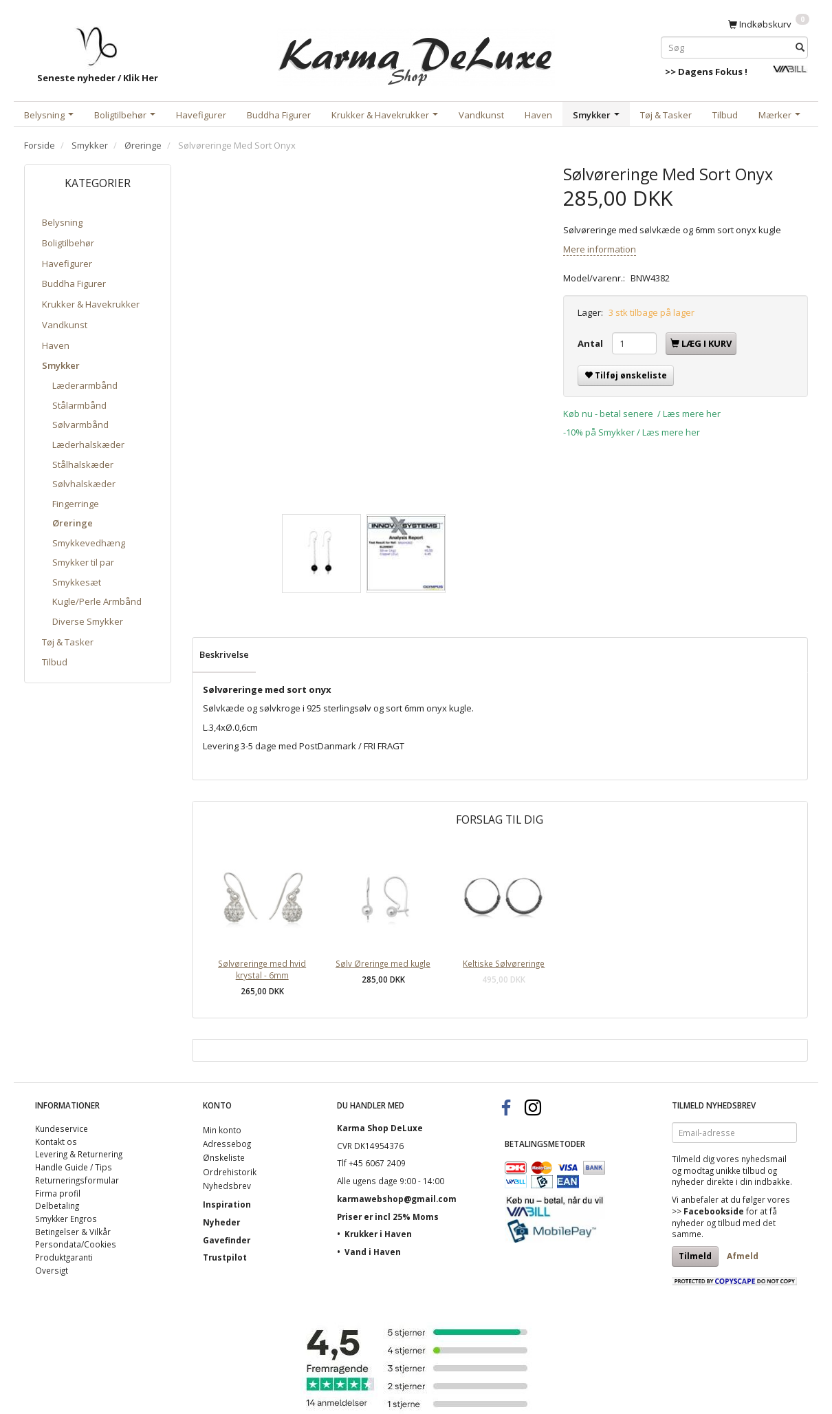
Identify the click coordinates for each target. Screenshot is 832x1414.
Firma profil (57, 1193)
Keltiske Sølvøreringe (504, 963)
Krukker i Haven (378, 1233)
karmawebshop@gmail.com (397, 1198)
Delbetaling (57, 1205)
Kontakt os (56, 1141)
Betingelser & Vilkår (73, 1231)
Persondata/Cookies (75, 1244)
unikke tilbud (740, 1170)
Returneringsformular (77, 1180)
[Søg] (800, 47)
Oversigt (51, 1270)
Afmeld (742, 1256)
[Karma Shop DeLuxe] (416, 54)
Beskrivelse (224, 654)
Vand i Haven (372, 1251)
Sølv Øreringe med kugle (383, 963)
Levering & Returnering (78, 1153)
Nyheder (221, 1222)
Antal (591, 343)
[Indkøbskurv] (769, 23)
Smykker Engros (66, 1218)
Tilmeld (695, 1256)
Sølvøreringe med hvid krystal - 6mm (262, 969)
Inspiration (227, 1204)
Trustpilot (225, 1257)
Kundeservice (61, 1128)
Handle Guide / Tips (73, 1166)
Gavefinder (226, 1239)
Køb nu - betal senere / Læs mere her (642, 413)
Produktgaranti (64, 1257)
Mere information (599, 249)
